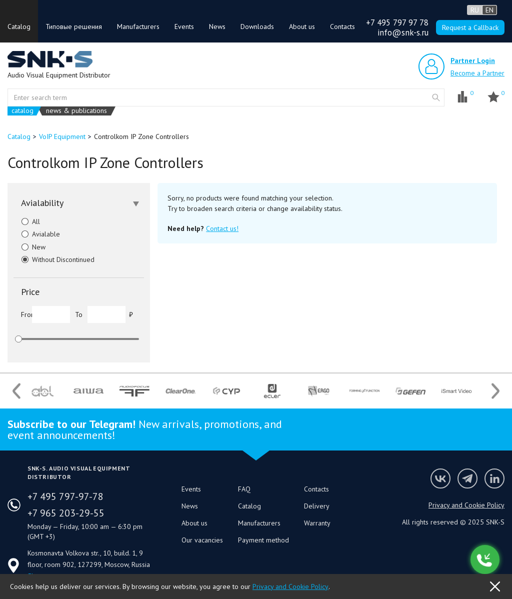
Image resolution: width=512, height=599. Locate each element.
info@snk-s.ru (403, 32)
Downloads (257, 26)
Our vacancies (202, 540)
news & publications (76, 110)
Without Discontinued (54, 259)
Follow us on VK (440, 478)
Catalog (19, 26)
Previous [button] (16, 390)
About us (302, 26)
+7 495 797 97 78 (397, 22)
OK (495, 587)
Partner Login (472, 60)
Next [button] (496, 390)
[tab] (79, 203)
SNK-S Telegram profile (468, 478)
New (30, 247)
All (27, 221)
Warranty (317, 523)
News (217, 26)
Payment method (263, 540)
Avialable (37, 234)
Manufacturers (138, 26)
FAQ (244, 489)
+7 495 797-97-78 (66, 496)
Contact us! (222, 228)
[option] (43, 391)
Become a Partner (477, 73)
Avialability (80, 202)
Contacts (342, 26)
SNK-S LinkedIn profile (494, 478)
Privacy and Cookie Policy (466, 505)
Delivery (317, 506)
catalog (23, 110)
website (436, 97)
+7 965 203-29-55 (66, 513)
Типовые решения (74, 26)
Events (184, 26)
